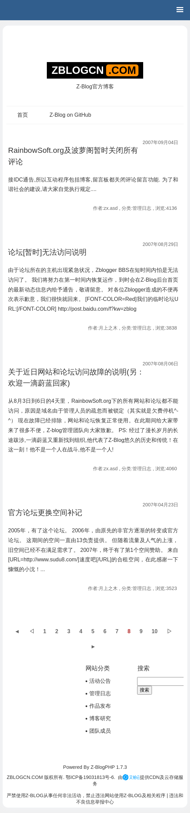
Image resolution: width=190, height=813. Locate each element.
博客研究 (100, 718)
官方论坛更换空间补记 (45, 512)
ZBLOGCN (78, 70)
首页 (22, 115)
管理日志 (100, 693)
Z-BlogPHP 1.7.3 (109, 767)
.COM (122, 70)
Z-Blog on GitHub (70, 115)
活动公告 (100, 681)
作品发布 (100, 706)
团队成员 (100, 731)
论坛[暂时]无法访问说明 (47, 252)
